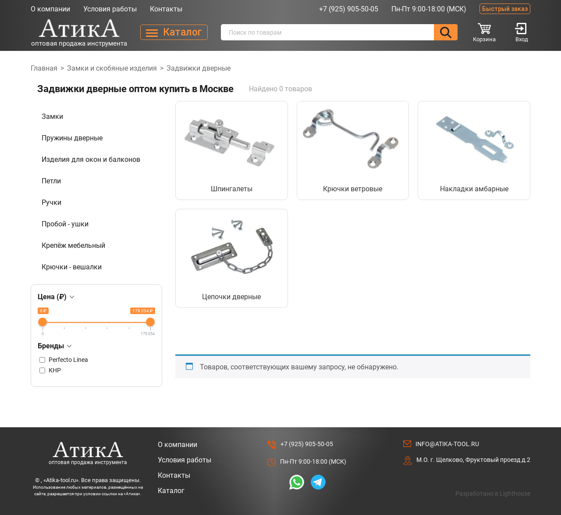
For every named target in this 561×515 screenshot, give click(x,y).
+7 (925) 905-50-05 (348, 9)
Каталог (171, 490)
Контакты (166, 9)
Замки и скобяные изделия (112, 68)
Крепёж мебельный (73, 245)
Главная (44, 68)
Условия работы (110, 9)
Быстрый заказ (505, 8)
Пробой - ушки (65, 224)
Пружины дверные (72, 138)
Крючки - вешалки (72, 267)
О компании (50, 9)
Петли (51, 181)
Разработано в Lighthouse (492, 493)
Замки (52, 116)
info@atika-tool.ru (447, 443)
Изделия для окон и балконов (91, 159)
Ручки (51, 202)
